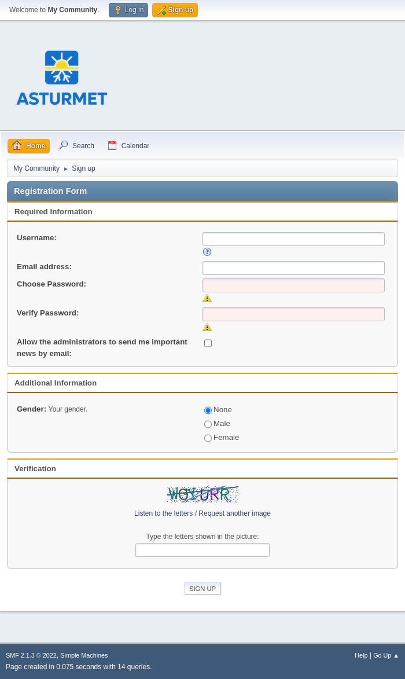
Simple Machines (84, 655)
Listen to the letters (163, 513)
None (218, 409)
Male (217, 423)
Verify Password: (48, 313)
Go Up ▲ (386, 655)
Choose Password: (51, 284)
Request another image (234, 513)
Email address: (44, 266)
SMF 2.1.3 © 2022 (31, 655)
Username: (37, 237)
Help (361, 655)
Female (221, 437)
